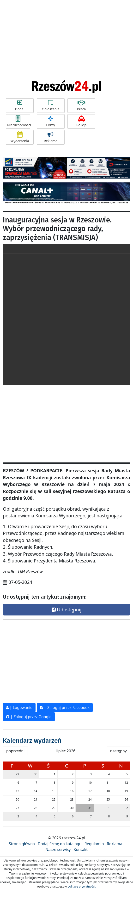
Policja (81, 121)
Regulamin (94, 843)
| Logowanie (19, 707)
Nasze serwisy (58, 849)
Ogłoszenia (50, 105)
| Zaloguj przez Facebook (65, 707)
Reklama (50, 137)
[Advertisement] (66, 36)
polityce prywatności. (81, 886)
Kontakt (80, 849)
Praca (81, 105)
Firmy (50, 121)
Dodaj (19, 105)
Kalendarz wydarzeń (32, 740)
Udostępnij (66, 609)
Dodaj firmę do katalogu (59, 843)
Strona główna (22, 843)
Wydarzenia (19, 137)
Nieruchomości (18, 121)
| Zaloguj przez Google (29, 716)
